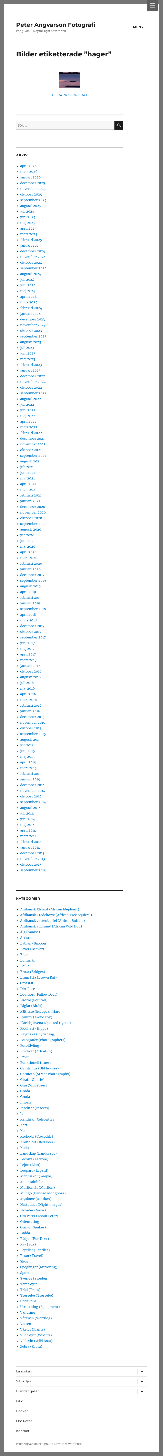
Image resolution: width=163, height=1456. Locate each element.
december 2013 (32, 853)
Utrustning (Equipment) (40, 1307)
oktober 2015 (30, 728)
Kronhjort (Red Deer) (37, 1142)
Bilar (24, 955)
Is (21, 1114)
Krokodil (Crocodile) (36, 1136)
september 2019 (33, 580)
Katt (23, 1125)
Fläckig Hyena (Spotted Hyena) (45, 1023)
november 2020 (33, 512)
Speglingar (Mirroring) (38, 1267)
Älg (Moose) (30, 932)
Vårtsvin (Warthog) (36, 1318)
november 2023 (32, 325)
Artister (26, 938)
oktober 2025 (31, 194)
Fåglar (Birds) (31, 1006)
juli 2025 (27, 211)
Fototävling (29, 1045)
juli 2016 (27, 683)
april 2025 (28, 228)
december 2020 (32, 507)
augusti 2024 (30, 274)
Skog (24, 1261)
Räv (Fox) (28, 1244)
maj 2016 (27, 688)
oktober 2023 (31, 331)
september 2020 (33, 524)
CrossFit (26, 983)
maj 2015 (27, 756)
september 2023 (33, 336)
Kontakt (22, 1431)
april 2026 (28, 166)
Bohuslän (27, 960)
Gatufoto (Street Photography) (45, 1074)
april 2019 (28, 592)
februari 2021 (30, 495)
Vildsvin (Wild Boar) (36, 1341)
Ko (22, 1131)
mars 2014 (28, 836)
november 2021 (32, 444)
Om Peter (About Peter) (39, 1216)
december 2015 (32, 717)
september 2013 (33, 870)
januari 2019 (30, 603)
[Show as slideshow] (69, 95)
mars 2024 (28, 302)
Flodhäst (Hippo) (34, 1028)
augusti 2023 (30, 342)
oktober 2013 (30, 864)
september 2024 (33, 268)
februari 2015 (30, 774)
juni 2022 (27, 410)
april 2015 (28, 762)
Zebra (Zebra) (31, 1346)
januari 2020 (30, 569)
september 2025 (33, 200)
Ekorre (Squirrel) (34, 1000)
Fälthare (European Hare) (41, 1011)
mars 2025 (28, 234)
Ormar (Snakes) (33, 1227)
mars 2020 (28, 558)
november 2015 (32, 722)
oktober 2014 (30, 796)
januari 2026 (30, 177)
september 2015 (33, 734)
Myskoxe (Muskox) (36, 1199)
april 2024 (28, 296)
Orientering (29, 1222)
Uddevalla (28, 1301)
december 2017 (32, 626)
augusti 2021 (30, 461)
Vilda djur (23, 1381)
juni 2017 (27, 643)
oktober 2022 (31, 387)
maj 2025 (27, 223)
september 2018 (33, 609)
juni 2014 (27, 819)
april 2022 (28, 421)
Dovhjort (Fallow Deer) (38, 994)
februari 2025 (31, 240)
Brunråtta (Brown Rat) (38, 977)
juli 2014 (27, 813)
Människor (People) (36, 1176)
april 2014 (28, 830)
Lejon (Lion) (30, 1165)
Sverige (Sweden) (34, 1278)
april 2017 (28, 654)
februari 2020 (31, 563)
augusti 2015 (30, 739)
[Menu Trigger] (152, 5)
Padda (25, 1233)
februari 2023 (31, 365)
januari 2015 (30, 779)
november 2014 (32, 791)
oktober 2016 (31, 671)
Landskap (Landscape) (38, 1153)
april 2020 (28, 552)
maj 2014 (27, 825)
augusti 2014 (30, 808)
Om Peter (24, 1421)
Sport (24, 1273)
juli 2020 (27, 535)
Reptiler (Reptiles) (35, 1250)
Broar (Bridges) (32, 972)
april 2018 (28, 614)
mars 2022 (28, 427)
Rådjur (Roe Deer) (34, 1239)
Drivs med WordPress (68, 1444)
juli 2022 (27, 404)
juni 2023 (27, 353)
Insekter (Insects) (34, 1108)
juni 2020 (27, 541)
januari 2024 (30, 314)
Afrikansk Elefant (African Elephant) (49, 909)
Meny (138, 27)
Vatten (25, 1324)
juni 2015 (27, 751)
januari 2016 (30, 711)
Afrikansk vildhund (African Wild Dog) (51, 926)
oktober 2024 (31, 262)
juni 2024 (27, 285)
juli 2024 (27, 279)
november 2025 (33, 189)
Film (19, 1401)
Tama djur (28, 1284)
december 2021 (32, 438)
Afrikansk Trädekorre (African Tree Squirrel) (56, 915)
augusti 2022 (30, 399)
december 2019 (32, 575)
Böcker (22, 1411)
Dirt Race (27, 989)
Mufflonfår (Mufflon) (37, 1187)
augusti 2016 (30, 677)
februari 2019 (31, 597)
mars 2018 (28, 620)
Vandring (27, 1312)
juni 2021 (27, 473)
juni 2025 (27, 217)
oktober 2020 (31, 518)
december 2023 (32, 319)
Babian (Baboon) (34, 943)
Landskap (24, 1371)
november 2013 (32, 859)
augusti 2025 (30, 206)
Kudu (24, 1148)
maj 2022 (27, 416)
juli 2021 (27, 467)
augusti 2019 (30, 586)
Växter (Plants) (32, 1329)
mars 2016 (28, 700)
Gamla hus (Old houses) (39, 1068)
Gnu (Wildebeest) (34, 1085)
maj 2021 (27, 478)
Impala (25, 1102)
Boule (24, 966)
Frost (24, 1057)
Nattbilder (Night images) (41, 1204)
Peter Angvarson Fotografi (55, 24)
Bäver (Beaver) (32, 949)
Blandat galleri (28, 1391)
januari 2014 (30, 847)
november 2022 (33, 382)
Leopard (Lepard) (34, 1170)
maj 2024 (27, 291)
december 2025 (32, 183)
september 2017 (33, 637)
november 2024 (33, 257)
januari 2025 (30, 245)
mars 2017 (28, 660)
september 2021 (33, 455)
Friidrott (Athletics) (36, 1051)
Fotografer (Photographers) (42, 1040)
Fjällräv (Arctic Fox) (36, 1017)
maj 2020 (27, 546)
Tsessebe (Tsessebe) (36, 1295)
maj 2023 (27, 359)
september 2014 (33, 802)
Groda (25, 1091)
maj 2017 (27, 649)
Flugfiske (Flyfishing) (37, 1034)
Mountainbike (31, 1182)
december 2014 (32, 785)
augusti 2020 (30, 529)
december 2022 (32, 376)
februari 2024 (31, 308)
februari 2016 (31, 705)
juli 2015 (27, 745)
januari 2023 (30, 370)
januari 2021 (30, 501)
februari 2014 (30, 842)
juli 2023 (27, 348)
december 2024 (32, 251)
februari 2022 (31, 433)
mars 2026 (29, 172)
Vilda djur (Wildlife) (36, 1335)
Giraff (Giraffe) (32, 1080)
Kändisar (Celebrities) (37, 1119)
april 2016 (28, 694)
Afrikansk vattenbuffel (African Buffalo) (52, 921)
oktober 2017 (30, 632)
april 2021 (28, 484)
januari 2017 (30, 666)
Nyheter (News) (33, 1210)
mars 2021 (28, 490)
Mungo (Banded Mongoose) (43, 1193)
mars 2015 (28, 768)
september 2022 (33, 393)
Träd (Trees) (30, 1290)
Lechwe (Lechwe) (34, 1159)
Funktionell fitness (35, 1063)
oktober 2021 (30, 450)
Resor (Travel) (31, 1256)
